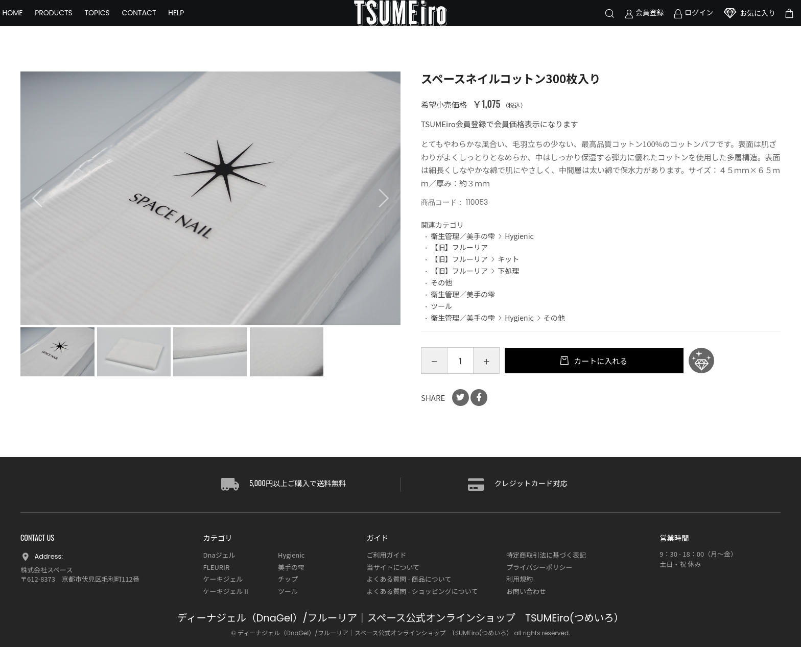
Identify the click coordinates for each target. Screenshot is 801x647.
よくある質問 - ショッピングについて (422, 591)
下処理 (508, 271)
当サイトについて (392, 567)
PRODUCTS (72, 25)
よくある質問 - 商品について (408, 579)
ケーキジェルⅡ (226, 591)
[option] (210, 198)
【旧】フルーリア (459, 247)
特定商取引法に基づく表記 (546, 555)
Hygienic (519, 236)
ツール (441, 306)
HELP (194, 25)
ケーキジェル (223, 579)
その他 (441, 282)
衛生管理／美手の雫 (463, 236)
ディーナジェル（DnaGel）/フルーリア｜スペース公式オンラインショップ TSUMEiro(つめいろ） (400, 618)
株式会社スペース (46, 569)
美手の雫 (291, 567)
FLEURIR (216, 567)
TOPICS (115, 25)
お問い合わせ (526, 591)
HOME (30, 25)
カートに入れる (599, 360)
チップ (288, 579)
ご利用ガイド (386, 555)
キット (508, 259)
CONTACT (157, 25)
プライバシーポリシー (539, 567)
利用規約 (519, 579)
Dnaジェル (219, 555)
